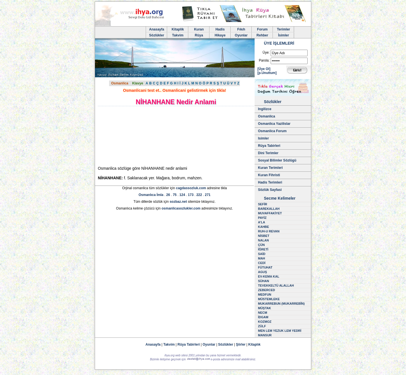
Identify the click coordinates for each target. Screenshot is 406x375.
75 (174, 195)
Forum (262, 29)
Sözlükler (156, 35)
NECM (262, 312)
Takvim (177, 35)
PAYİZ (262, 217)
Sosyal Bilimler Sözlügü (277, 160)
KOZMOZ (265, 321)
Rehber (262, 35)
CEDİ (261, 263)
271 (207, 195)
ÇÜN (261, 245)
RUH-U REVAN (268, 231)
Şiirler (241, 344)
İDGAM (263, 317)
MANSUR (265, 335)
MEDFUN (264, 294)
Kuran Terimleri (270, 168)
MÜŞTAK (264, 308)
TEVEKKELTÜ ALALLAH (276, 285)
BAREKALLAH (268, 208)
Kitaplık (254, 344)
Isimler (263, 138)
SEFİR (262, 204)
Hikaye (220, 35)
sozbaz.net (178, 202)
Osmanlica (119, 83)
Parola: (264, 60)
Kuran (199, 29)
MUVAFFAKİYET (270, 213)
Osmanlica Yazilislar (274, 124)
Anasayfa (156, 29)
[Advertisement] (146, 136)
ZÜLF (262, 326)
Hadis (220, 29)
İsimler (283, 35)
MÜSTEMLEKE (269, 299)
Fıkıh (241, 29)
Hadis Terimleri (270, 182)
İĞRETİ (263, 249)
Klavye (137, 83)
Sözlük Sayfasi (270, 190)
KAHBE (263, 226)
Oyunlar (241, 35)
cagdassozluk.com (191, 188)
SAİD (261, 254)
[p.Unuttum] (267, 73)
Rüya (199, 35)
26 (168, 195)
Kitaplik (178, 29)
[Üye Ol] (263, 69)
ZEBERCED (266, 290)
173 (190, 195)
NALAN (263, 240)
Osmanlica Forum (272, 131)
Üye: (266, 52)
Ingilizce (264, 109)
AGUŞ (262, 272)
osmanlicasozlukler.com (181, 208)
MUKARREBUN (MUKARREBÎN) (281, 303)
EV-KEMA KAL (268, 276)
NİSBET (263, 235)
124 (182, 195)
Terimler (283, 29)
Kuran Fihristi (269, 175)
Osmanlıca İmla (151, 195)
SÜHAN (263, 281)
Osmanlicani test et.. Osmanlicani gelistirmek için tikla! (174, 90)
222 (199, 195)
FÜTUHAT (265, 267)
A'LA (261, 222)
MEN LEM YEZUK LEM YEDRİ (279, 330)
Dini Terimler (268, 153)
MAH (261, 258)
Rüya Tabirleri (269, 146)
